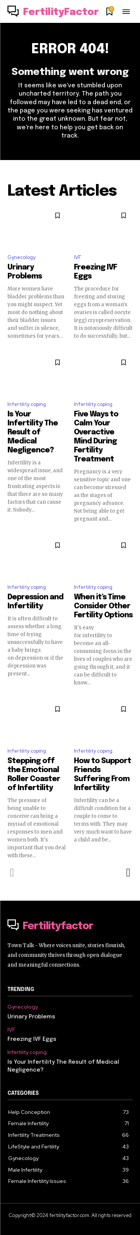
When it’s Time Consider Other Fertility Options (103, 606)
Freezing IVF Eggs (31, 1039)
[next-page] (128, 872)
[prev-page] (12, 872)
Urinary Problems (31, 1017)
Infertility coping (26, 404)
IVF (77, 257)
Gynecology (21, 257)
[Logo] (53, 12)
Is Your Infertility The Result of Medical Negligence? (32, 432)
